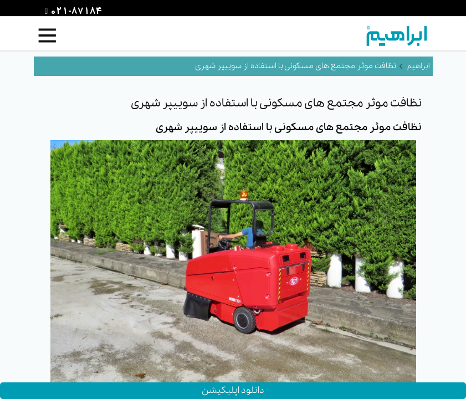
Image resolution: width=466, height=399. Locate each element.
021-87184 (75, 11)
